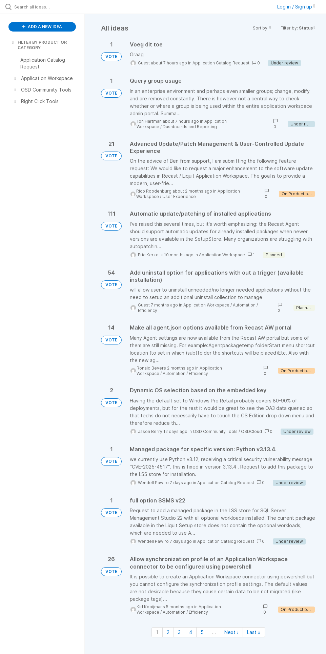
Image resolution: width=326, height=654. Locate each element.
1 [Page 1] (157, 632)
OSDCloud (251, 431)
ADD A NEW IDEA (42, 26)
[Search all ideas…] (46, 7)
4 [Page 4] (190, 632)
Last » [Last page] (254, 632)
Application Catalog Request (220, 62)
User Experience (179, 196)
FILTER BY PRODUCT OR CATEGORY (39, 45)
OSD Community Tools (215, 431)
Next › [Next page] (231, 632)
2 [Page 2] (168, 632)
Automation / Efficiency (185, 373)
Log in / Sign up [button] (296, 6)
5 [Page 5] (202, 632)
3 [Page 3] (179, 632)
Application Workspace (222, 254)
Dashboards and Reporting (190, 126)
